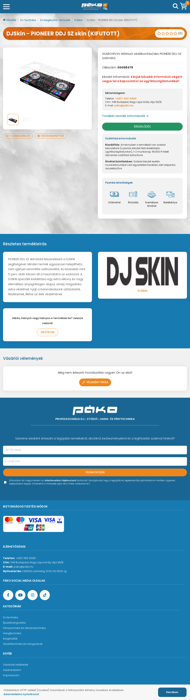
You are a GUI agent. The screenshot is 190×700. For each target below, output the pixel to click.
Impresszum (11, 675)
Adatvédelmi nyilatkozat (21, 694)
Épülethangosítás (14, 622)
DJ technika (10, 617)
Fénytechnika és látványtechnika (24, 628)
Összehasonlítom (50, 136)
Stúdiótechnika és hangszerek (23, 644)
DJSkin (78, 20)
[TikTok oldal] (45, 595)
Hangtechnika (12, 633)
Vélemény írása (95, 382)
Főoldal (10, 20)
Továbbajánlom (17, 136)
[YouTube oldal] (20, 595)
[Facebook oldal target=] (8, 595)
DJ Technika (28, 20)
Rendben (172, 692)
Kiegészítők (10, 638)
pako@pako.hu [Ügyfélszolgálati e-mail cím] (23, 566)
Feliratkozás (95, 472)
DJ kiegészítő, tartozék (55, 20)
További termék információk (125, 116)
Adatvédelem (12, 670)
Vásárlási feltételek (15, 664)
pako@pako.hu (123, 105)
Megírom (47, 332)
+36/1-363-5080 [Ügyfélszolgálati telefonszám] (26, 558)
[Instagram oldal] (32, 595)
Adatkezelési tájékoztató (60, 480)
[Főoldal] (95, 6)
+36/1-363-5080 (125, 98)
